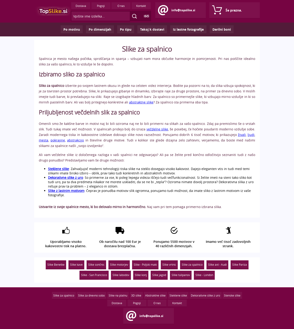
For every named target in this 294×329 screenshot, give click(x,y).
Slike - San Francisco (94, 275)
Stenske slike (232, 295)
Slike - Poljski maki (145, 264)
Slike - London (204, 275)
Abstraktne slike (155, 295)
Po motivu (71, 29)
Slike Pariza (239, 264)
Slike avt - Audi (217, 264)
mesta (43, 140)
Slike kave (76, 264)
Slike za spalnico (192, 264)
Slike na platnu (118, 295)
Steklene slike (178, 295)
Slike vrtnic (169, 264)
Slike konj (141, 275)
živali (242, 134)
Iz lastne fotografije (188, 29)
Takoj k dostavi (152, 29)
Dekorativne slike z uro (205, 295)
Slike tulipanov (181, 275)
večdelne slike (157, 129)
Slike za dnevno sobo (91, 295)
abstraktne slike (141, 102)
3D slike (136, 295)
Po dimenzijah (100, 29)
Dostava (81, 6)
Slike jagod (159, 275)
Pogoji (101, 6)
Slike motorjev (119, 264)
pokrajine (58, 140)
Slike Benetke (56, 264)
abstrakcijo (75, 140)
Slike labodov (121, 275)
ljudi (251, 134)
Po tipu (125, 29)
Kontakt (141, 6)
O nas (121, 6)
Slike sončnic (96, 264)
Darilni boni (221, 29)
